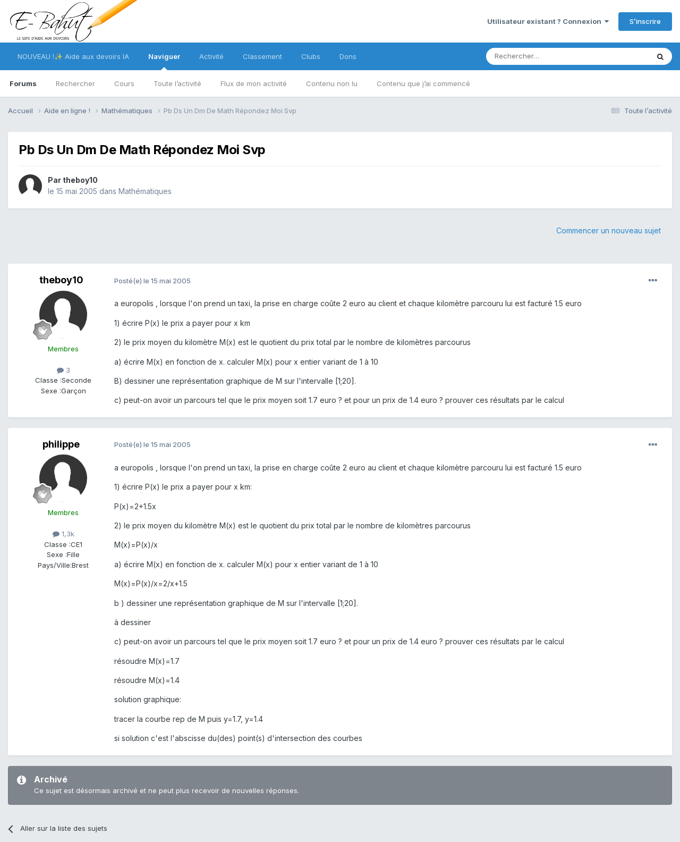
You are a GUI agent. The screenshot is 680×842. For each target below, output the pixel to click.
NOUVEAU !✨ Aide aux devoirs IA (73, 56)
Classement (262, 56)
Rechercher (75, 83)
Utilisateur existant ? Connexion (548, 21)
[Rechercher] (544, 56)
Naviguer (164, 61)
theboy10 (80, 179)
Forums (23, 83)
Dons (347, 56)
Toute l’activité (177, 83)
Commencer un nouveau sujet (608, 230)
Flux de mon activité (253, 83)
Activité (211, 56)
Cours (124, 83)
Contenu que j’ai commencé (423, 83)
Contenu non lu (332, 83)
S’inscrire (645, 21)
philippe (61, 444)
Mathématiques (145, 191)
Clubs (310, 56)
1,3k (63, 533)
